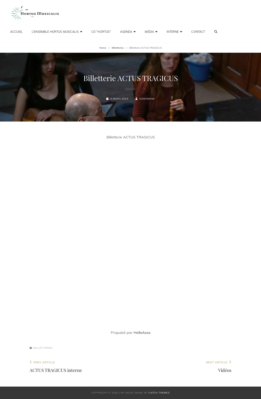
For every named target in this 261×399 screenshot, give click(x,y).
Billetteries (118, 47)
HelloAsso (142, 332)
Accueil (16, 31)
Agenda (126, 31)
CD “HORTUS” (101, 31)
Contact (198, 31)
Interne (173, 31)
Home (102, 47)
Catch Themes (158, 392)
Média (149, 31)
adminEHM (147, 98)
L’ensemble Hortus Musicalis (55, 31)
